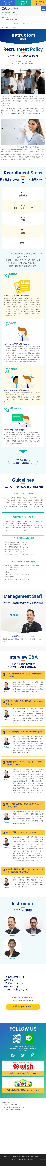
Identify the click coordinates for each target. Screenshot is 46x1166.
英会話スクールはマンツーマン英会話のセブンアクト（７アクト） (23, 1156)
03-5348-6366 (9, 19)
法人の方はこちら (8, 3)
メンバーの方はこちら (38, 3)
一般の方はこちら (23, 3)
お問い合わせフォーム (23, 1006)
